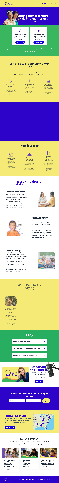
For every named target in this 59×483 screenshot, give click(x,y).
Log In (54, 3)
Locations (35, 3)
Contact (50, 3)
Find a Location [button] (39, 42)
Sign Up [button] (46, 400)
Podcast (44, 3)
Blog (40, 3)
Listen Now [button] (39, 381)
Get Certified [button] (20, 42)
